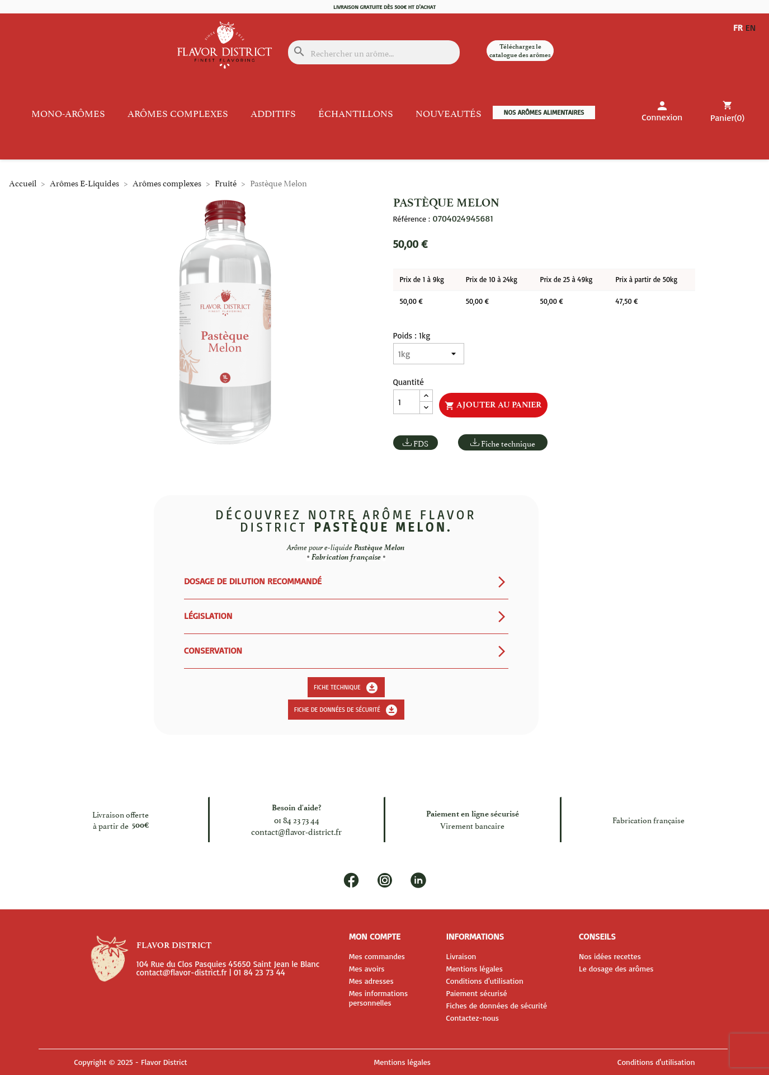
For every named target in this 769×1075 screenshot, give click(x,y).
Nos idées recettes (610, 956)
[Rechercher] (374, 52)
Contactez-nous (472, 1017)
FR (738, 26)
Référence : (411, 219)
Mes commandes (377, 956)
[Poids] (428, 353)
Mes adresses (371, 980)
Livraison (461, 956)
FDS (420, 443)
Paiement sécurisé (476, 993)
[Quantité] (406, 401)
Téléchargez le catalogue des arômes (520, 50)
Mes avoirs (367, 968)
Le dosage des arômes (616, 968)
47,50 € (626, 301)
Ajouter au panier (493, 405)
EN (753, 26)
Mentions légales (474, 968)
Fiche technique (508, 443)
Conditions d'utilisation (484, 980)
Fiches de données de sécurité (496, 1005)
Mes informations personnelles (378, 997)
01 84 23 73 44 (296, 819)
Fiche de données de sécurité (346, 710)
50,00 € (411, 301)
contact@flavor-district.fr (296, 831)
